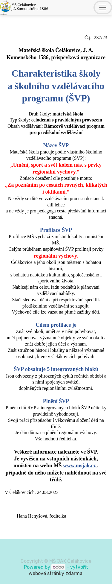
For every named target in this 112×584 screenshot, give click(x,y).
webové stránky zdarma (56, 573)
